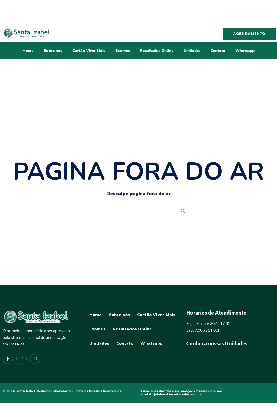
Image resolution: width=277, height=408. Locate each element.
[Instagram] (21, 359)
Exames (122, 50)
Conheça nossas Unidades (216, 343)
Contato (218, 50)
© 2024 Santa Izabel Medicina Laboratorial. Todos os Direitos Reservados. (62, 391)
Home (27, 50)
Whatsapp (245, 50)
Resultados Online (156, 50)
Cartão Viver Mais (88, 50)
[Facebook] (8, 359)
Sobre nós (53, 50)
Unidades (192, 50)
